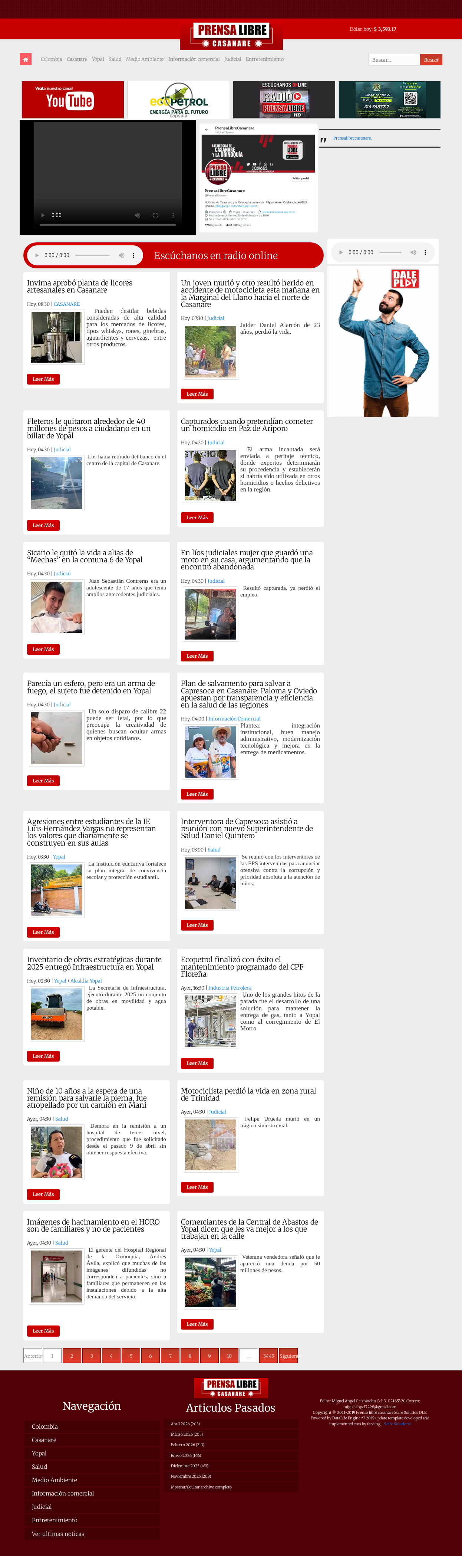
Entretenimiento (265, 59)
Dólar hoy (361, 29)
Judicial (232, 59)
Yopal (98, 59)
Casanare (77, 59)
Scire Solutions (397, 1424)
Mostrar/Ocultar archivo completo (201, 1487)
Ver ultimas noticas (58, 1533)
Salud (115, 59)
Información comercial (194, 59)
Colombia (51, 59)
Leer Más (43, 379)
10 (229, 1356)
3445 (268, 1356)
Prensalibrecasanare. (352, 138)
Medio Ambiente (145, 59)
